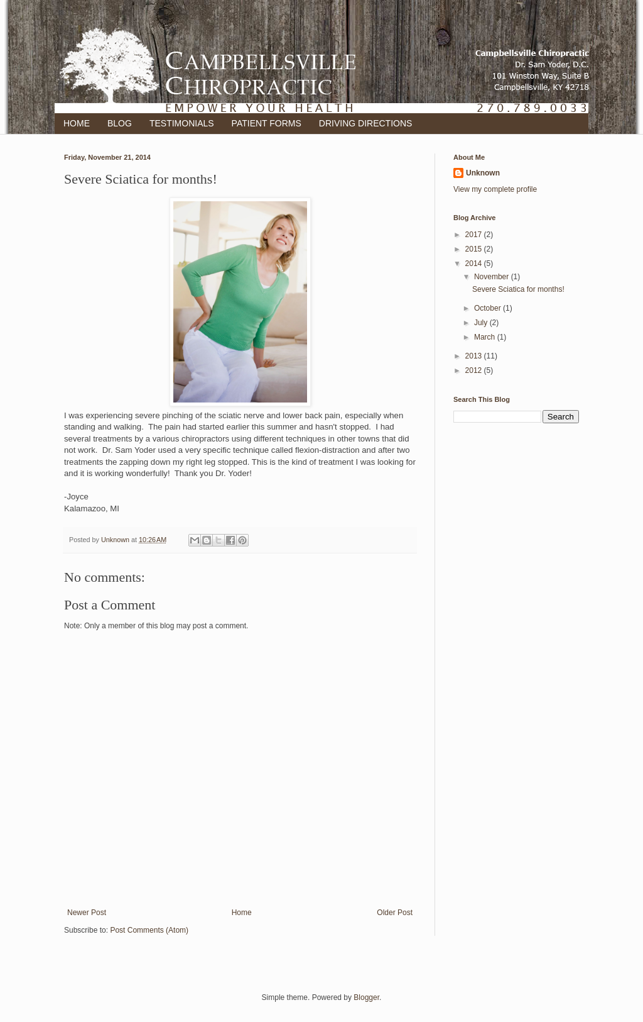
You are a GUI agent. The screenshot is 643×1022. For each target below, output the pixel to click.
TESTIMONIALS (181, 123)
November (492, 276)
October (488, 308)
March (485, 337)
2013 (474, 356)
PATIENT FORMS (266, 123)
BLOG (119, 123)
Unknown (483, 173)
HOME (76, 123)
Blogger (366, 997)
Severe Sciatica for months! (518, 289)
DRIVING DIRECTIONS (366, 123)
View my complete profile (495, 189)
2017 (474, 234)
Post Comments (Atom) (149, 930)
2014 (474, 263)
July (482, 322)
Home (242, 912)
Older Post (395, 912)
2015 (474, 249)
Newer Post (86, 912)
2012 (474, 370)
